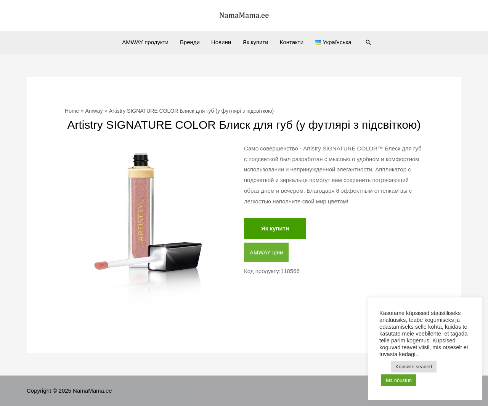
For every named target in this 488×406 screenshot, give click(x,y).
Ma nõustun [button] (399, 380)
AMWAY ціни (266, 252)
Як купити (255, 42)
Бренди (190, 42)
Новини (221, 42)
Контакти (291, 42)
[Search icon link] (368, 42)
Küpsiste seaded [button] (413, 366)
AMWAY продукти (145, 42)
